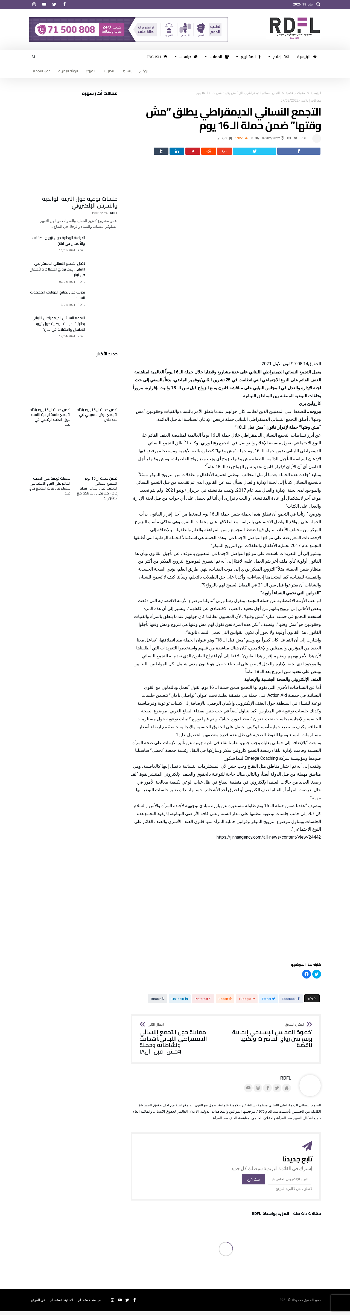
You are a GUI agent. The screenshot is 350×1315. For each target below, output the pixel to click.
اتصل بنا (108, 71)
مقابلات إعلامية (295, 93)
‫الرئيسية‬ (316, 93)
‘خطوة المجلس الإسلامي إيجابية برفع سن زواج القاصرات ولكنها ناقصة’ (270, 1039)
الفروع (90, 71)
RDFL (304, 138)
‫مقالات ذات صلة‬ (307, 1218)
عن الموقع (38, 1304)
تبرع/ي (144, 71)
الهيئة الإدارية (68, 71)
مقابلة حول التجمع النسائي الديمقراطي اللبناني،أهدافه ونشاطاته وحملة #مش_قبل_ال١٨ (180, 1043)
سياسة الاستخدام (89, 1304)
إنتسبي (126, 71)
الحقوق (314, 367)
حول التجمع (42, 71)
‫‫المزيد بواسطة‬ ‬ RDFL (270, 1218)
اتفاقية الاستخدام (61, 1304)
